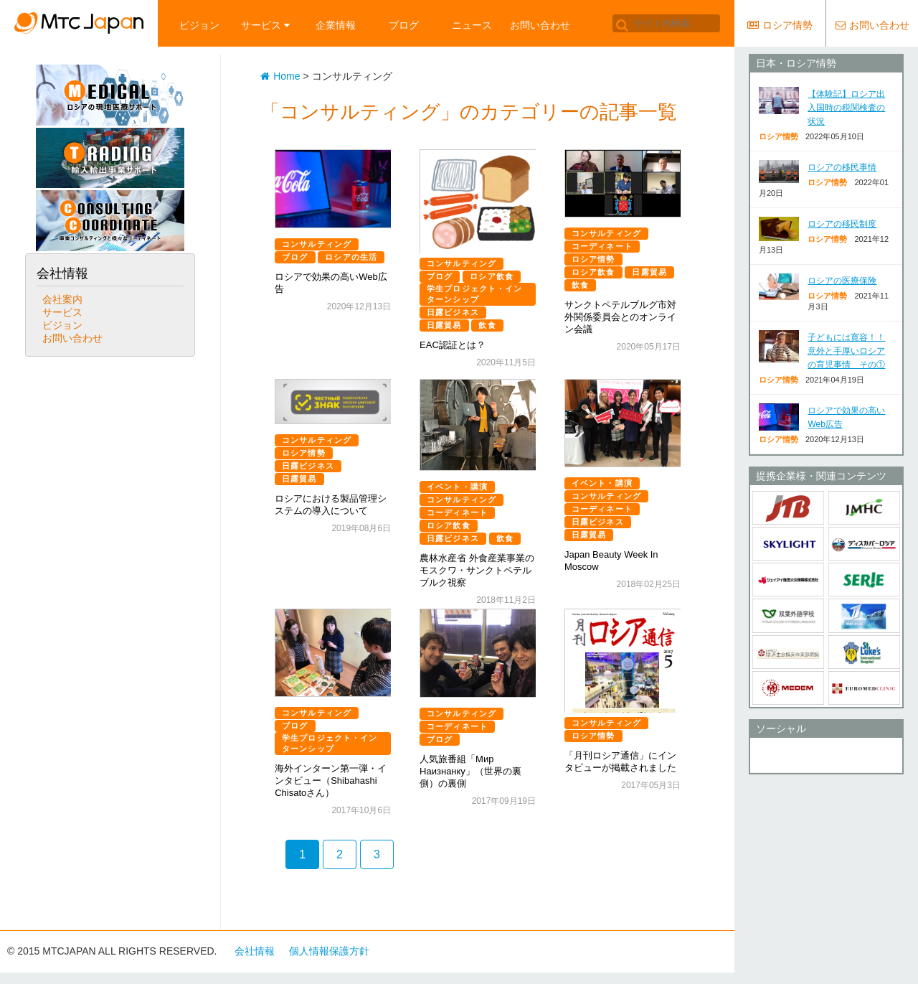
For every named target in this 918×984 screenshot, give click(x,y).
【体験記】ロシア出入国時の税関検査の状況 (846, 107)
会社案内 (62, 299)
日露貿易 (444, 325)
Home (280, 76)
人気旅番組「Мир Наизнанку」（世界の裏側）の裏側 (470, 771)
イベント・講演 (457, 486)
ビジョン (199, 25)
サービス (265, 25)
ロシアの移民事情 (842, 167)
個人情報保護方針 (329, 951)
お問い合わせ (540, 25)
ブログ (404, 25)
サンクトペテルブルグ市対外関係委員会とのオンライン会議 (620, 316)
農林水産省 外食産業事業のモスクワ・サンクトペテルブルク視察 (477, 570)
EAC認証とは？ (453, 344)
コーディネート (602, 246)
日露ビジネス (453, 312)
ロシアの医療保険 (842, 281)
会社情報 (255, 951)
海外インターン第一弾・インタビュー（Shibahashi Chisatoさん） (331, 780)
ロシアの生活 (351, 257)
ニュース (472, 25)
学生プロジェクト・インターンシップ (474, 294)
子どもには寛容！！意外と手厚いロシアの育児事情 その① (846, 351)
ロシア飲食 (492, 276)
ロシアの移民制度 (842, 224)
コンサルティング (316, 244)
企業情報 (336, 25)
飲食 (487, 325)
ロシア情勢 (593, 259)
